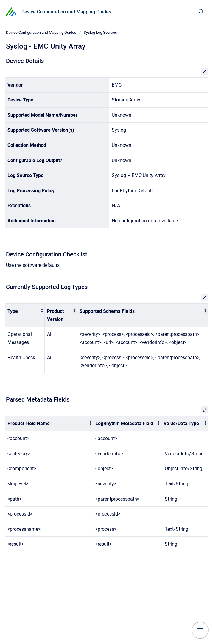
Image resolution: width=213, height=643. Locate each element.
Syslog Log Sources (100, 32)
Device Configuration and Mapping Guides (66, 12)
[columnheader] (25, 315)
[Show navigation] (200, 630)
